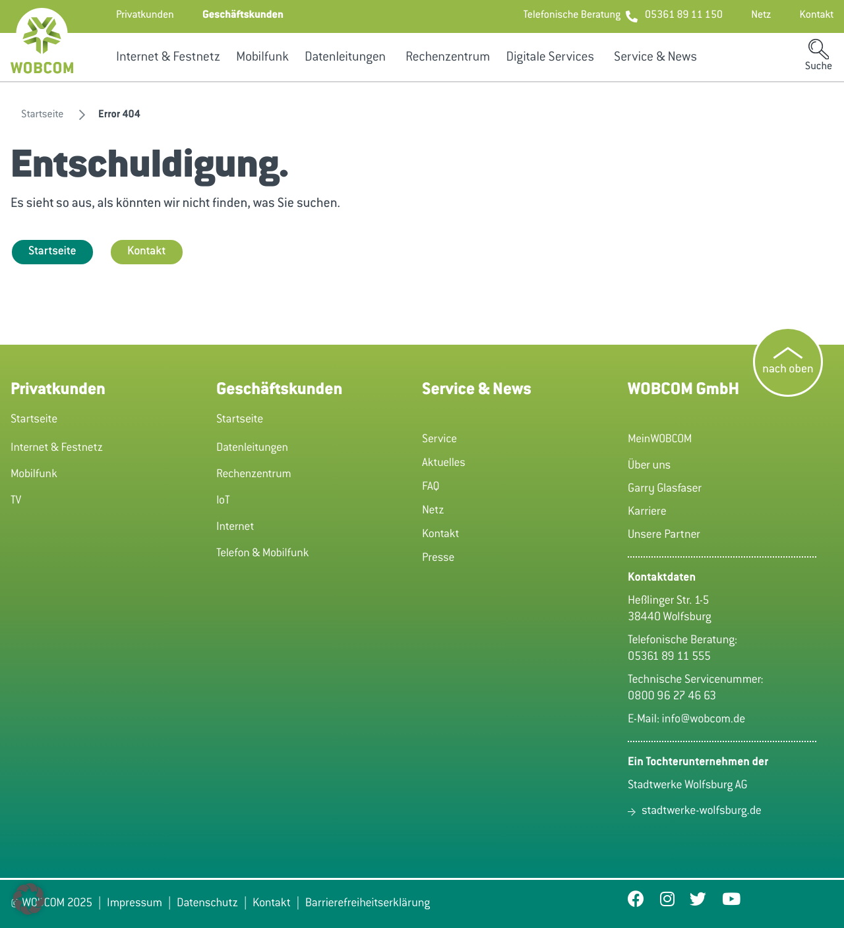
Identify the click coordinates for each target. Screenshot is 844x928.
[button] (145, 16)
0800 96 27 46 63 (672, 696)
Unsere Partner (664, 535)
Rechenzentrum (448, 58)
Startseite (52, 251)
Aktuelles (444, 463)
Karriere (647, 512)
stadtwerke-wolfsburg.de (702, 811)
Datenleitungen (345, 58)
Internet (235, 527)
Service (439, 439)
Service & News (655, 58)
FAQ (430, 487)
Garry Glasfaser (665, 489)
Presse (438, 558)
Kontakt (146, 251)
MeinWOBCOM (660, 439)
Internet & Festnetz (168, 58)
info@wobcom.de (704, 719)
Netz (433, 510)
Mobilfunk (262, 58)
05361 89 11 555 (669, 657)
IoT (223, 501)
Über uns (649, 466)
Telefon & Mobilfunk (262, 553)
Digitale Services (550, 58)
